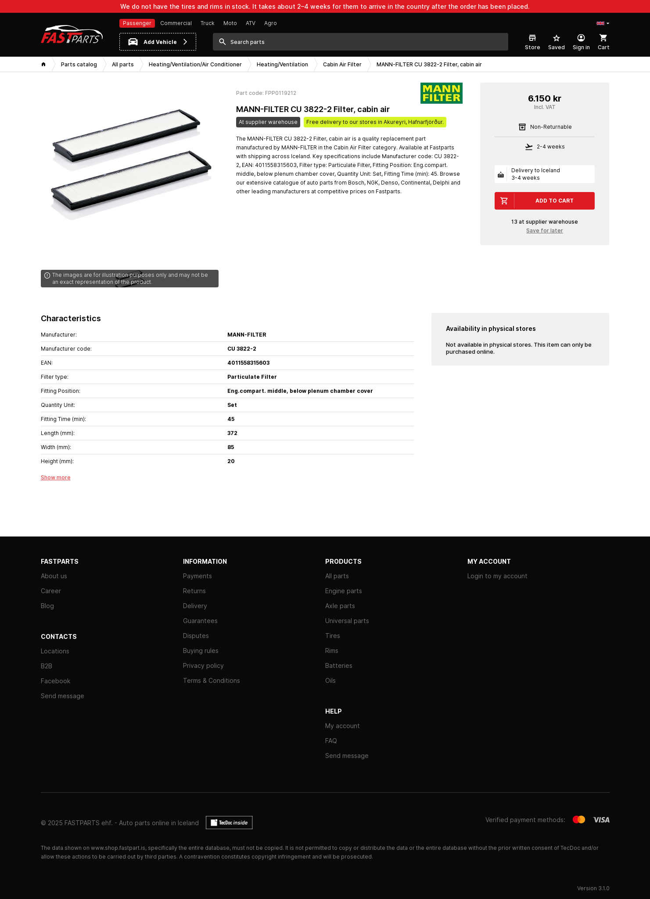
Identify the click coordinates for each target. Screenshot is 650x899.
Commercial (176, 23)
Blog (47, 605)
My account (342, 725)
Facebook (55, 681)
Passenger (137, 23)
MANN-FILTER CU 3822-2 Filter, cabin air (313, 109)
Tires (332, 635)
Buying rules (201, 650)
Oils (330, 680)
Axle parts (340, 605)
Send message (62, 696)
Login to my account (497, 576)
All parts (337, 576)
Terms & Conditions (211, 680)
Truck (208, 23)
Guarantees (200, 620)
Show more (56, 477)
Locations (55, 651)
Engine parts (343, 590)
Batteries (338, 665)
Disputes (196, 635)
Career (51, 590)
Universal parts (347, 620)
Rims (331, 650)
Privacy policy (203, 665)
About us (54, 576)
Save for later (544, 230)
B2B (46, 666)
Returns (194, 590)
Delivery (195, 605)
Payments (197, 576)
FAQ (331, 740)
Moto (230, 23)
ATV (250, 23)
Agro (270, 23)
